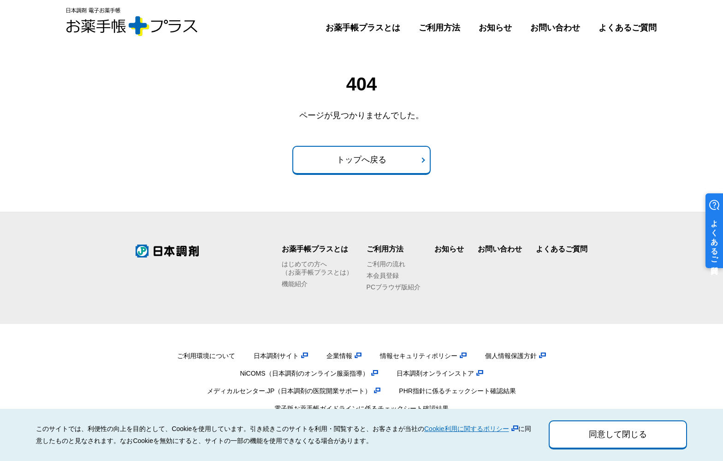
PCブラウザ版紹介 (394, 287)
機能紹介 (295, 283)
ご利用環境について (206, 355)
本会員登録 (383, 275)
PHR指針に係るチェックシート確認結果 (457, 391)
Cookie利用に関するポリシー (466, 428)
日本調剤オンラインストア (435, 373)
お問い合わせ (555, 27)
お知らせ (495, 27)
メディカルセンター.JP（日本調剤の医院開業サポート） (289, 391)
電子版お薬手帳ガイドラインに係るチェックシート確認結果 (361, 408)
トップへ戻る (361, 159)
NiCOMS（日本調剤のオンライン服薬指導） (304, 373)
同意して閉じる (618, 434)
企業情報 (339, 355)
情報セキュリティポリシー (418, 355)
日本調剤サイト (276, 355)
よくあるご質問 (628, 27)
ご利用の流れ (386, 264)
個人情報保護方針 (511, 355)
